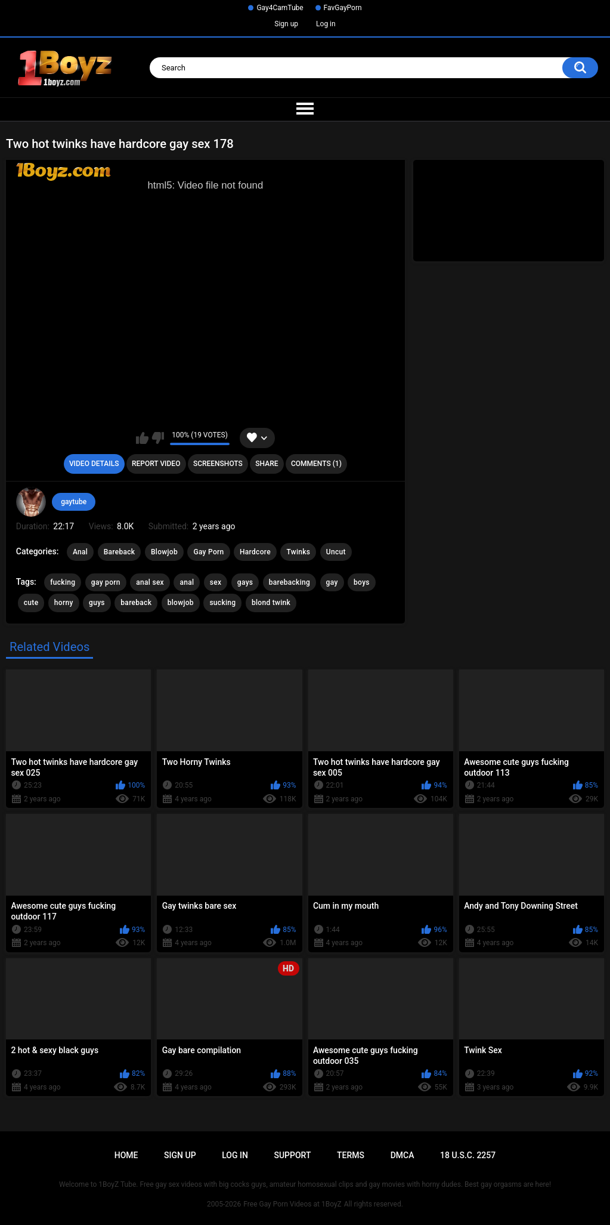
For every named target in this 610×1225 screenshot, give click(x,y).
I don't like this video (157, 438)
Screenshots (218, 463)
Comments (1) (316, 463)
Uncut (336, 552)
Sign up (286, 24)
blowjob (181, 602)
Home (126, 1155)
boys (362, 582)
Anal (80, 552)
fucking (62, 582)
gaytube (73, 502)
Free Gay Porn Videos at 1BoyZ (292, 1204)
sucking (222, 602)
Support (292, 1155)
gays (245, 582)
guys (97, 602)
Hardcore (255, 552)
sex (216, 582)
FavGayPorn (343, 8)
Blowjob (164, 552)
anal (186, 582)
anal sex (150, 582)
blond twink (271, 602)
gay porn (105, 582)
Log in (326, 24)
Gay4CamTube (279, 8)
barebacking (289, 582)
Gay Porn (208, 552)
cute (31, 602)
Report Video (156, 463)
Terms (350, 1155)
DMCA (402, 1155)
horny (63, 602)
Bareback (119, 552)
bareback (135, 602)
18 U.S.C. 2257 (468, 1155)
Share (266, 463)
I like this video (142, 438)
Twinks (298, 552)
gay (332, 582)
